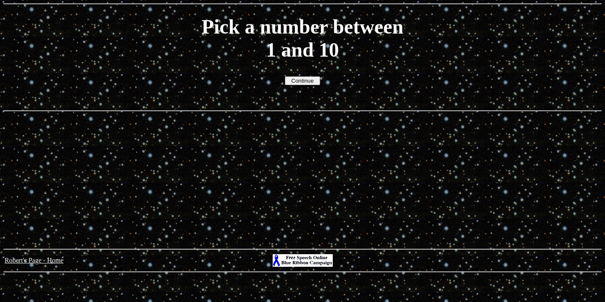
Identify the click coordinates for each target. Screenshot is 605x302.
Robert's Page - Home (34, 260)
